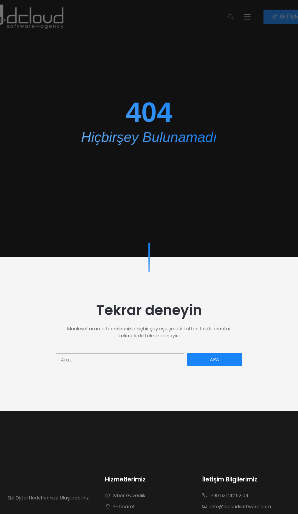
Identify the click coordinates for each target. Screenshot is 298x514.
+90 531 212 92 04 (225, 495)
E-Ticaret (120, 506)
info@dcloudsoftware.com (236, 506)
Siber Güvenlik (125, 495)
